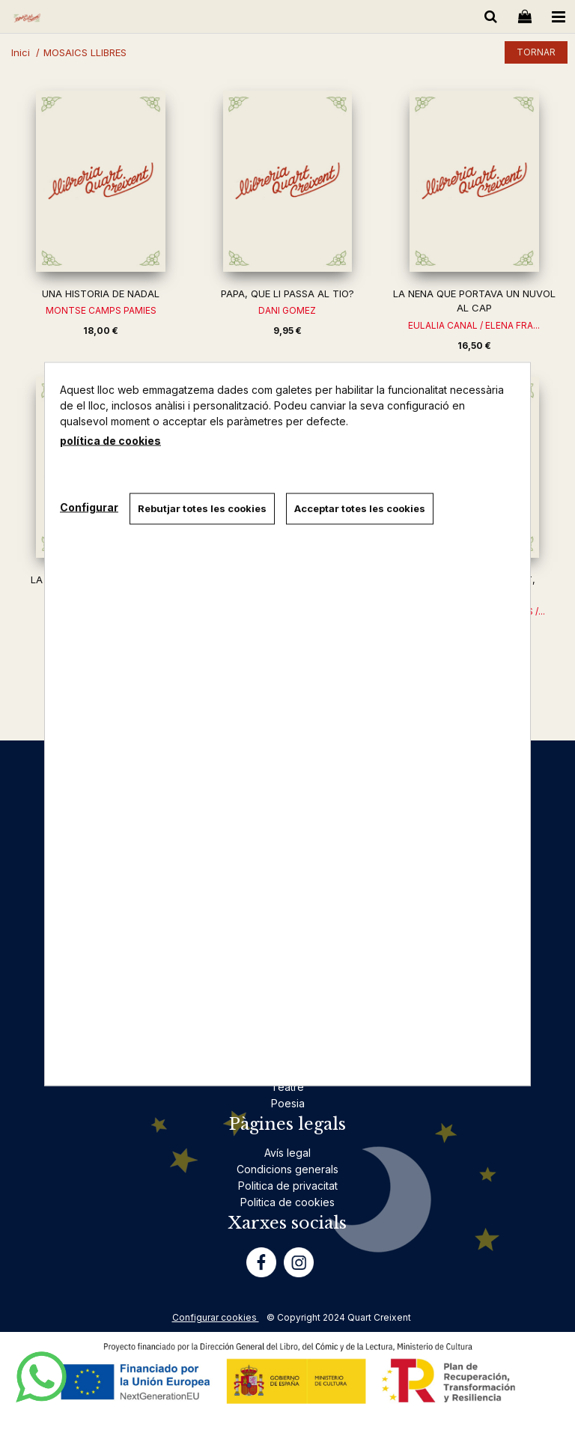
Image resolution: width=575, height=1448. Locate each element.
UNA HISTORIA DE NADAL (100, 293)
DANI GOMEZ (287, 310)
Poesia (288, 1103)
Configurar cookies (215, 1317)
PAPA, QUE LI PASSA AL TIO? (287, 293)
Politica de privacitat (288, 1185)
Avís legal (287, 1152)
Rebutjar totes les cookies (202, 508)
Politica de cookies (287, 1202)
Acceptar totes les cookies (359, 508)
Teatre (287, 1086)
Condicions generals (287, 1169)
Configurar (89, 506)
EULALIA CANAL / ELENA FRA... (474, 325)
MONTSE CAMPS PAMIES (101, 310)
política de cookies (110, 440)
